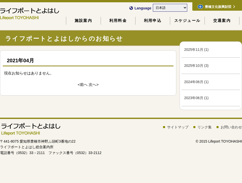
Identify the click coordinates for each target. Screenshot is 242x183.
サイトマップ (178, 127)
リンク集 (204, 127)
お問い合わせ (231, 127)
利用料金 (118, 21)
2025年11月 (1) (196, 50)
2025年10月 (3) (196, 66)
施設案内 (83, 21)
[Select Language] (170, 8)
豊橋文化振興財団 (216, 6)
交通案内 (222, 21)
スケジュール (187, 21)
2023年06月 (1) (196, 98)
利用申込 (153, 21)
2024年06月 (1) (196, 82)
